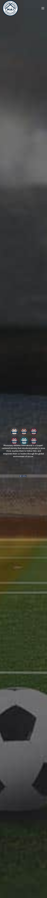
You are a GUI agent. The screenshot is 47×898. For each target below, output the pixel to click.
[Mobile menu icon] (42, 8)
